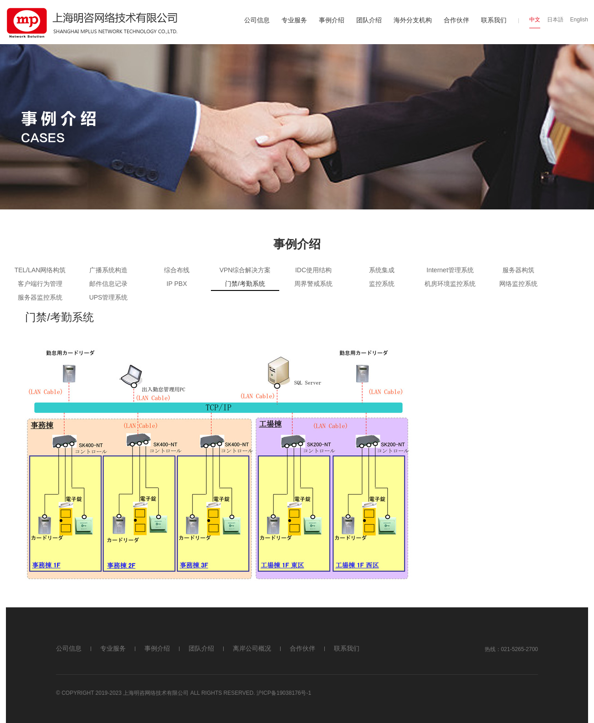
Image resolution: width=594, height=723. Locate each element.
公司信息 (257, 20)
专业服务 (294, 20)
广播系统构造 (108, 270)
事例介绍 (331, 20)
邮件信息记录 (108, 283)
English (579, 19)
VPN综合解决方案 (245, 270)
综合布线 (176, 270)
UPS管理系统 (108, 297)
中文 (534, 19)
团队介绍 (369, 20)
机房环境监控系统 (450, 283)
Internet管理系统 (449, 270)
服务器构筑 (518, 270)
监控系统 (381, 283)
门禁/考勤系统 (245, 283)
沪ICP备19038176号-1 (283, 693)
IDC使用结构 (313, 270)
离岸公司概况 (252, 648)
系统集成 (381, 270)
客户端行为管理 (40, 283)
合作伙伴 (456, 20)
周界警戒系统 (313, 283)
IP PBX (177, 283)
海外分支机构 (413, 20)
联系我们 (494, 20)
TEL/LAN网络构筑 (40, 270)
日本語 (555, 19)
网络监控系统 (518, 283)
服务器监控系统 (40, 297)
